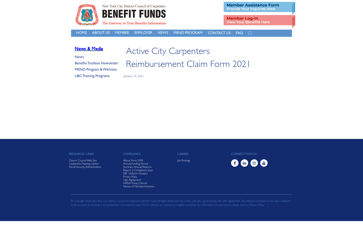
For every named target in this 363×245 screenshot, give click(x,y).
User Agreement (132, 180)
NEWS (163, 33)
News (79, 57)
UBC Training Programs (92, 76)
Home (81, 33)
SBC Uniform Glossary (135, 174)
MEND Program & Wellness (96, 70)
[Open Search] (250, 33)
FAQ (239, 33)
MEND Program (188, 33)
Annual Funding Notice (135, 164)
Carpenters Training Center (84, 164)
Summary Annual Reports (137, 167)
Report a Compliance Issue (138, 170)
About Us (101, 33)
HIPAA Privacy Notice (135, 183)
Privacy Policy (130, 177)
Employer (143, 33)
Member (122, 33)
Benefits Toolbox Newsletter (96, 64)
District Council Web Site (83, 161)
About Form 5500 (133, 161)
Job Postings (183, 161)
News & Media (89, 49)
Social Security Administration (85, 167)
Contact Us (219, 33)
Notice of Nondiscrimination (138, 186)
